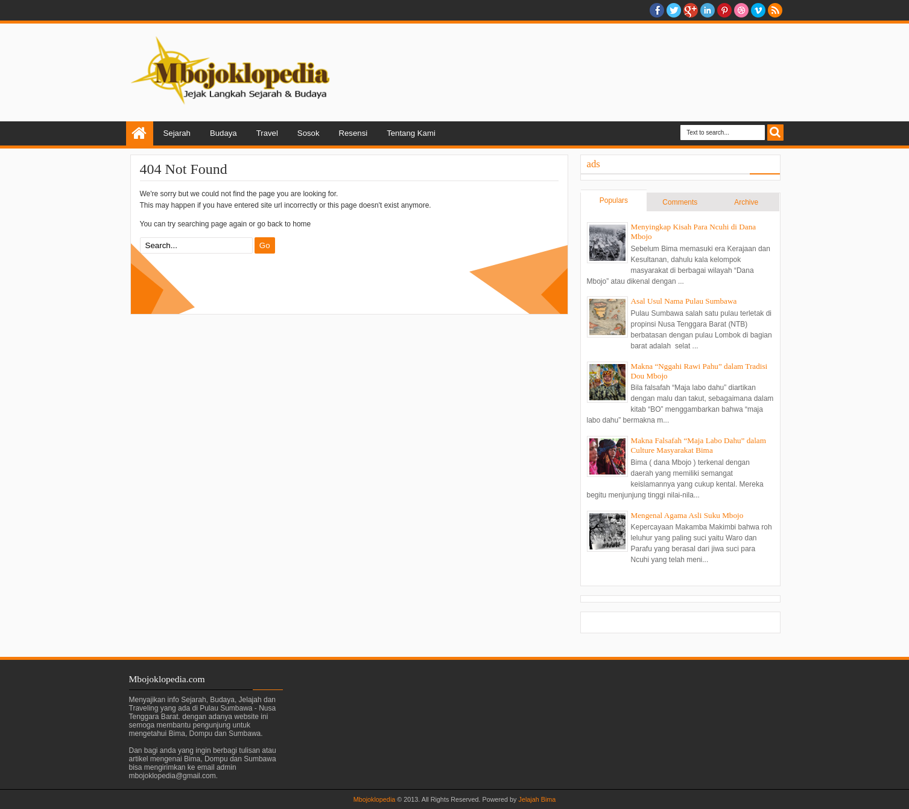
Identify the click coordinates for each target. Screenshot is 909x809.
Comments (679, 202)
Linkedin (707, 10)
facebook (657, 10)
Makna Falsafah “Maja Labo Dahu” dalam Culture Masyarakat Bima (698, 445)
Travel (267, 133)
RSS (775, 10)
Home (139, 133)
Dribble (741, 10)
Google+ (690, 10)
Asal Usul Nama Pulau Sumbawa (684, 300)
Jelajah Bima (537, 799)
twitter (674, 10)
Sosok (308, 133)
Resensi (353, 133)
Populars (614, 200)
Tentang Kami (411, 133)
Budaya (223, 133)
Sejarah (177, 133)
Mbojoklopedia (374, 799)
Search (775, 132)
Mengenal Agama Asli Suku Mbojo (687, 515)
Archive (746, 202)
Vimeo (758, 10)
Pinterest (724, 10)
